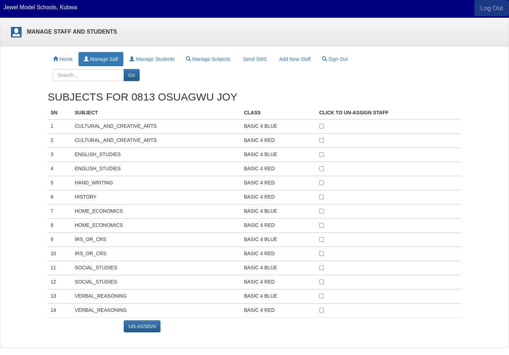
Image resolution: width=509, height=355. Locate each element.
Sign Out (334, 59)
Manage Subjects (208, 59)
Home (62, 59)
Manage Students (152, 59)
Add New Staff (294, 59)
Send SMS (254, 59)
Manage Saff (101, 59)
